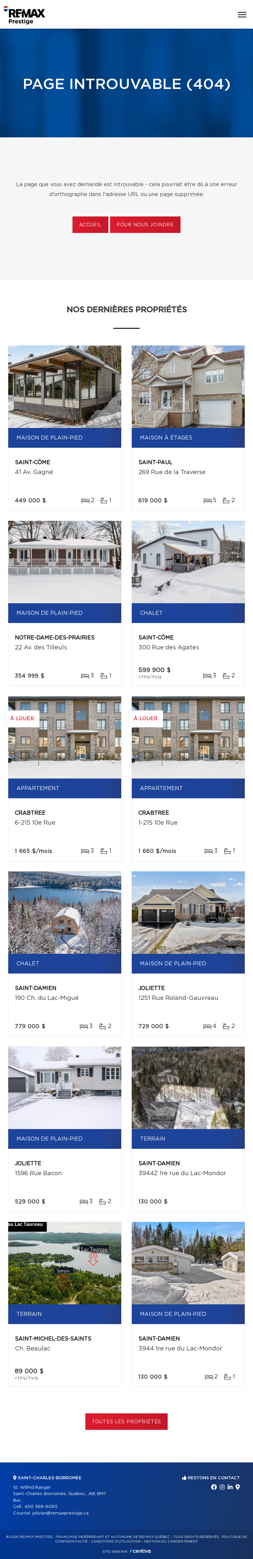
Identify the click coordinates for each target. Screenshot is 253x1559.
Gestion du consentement (171, 1541)
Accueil (90, 225)
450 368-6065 (41, 1507)
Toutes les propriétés (126, 1422)
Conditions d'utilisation (116, 1541)
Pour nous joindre (145, 225)
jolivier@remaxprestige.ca (60, 1513)
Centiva (140, 1551)
